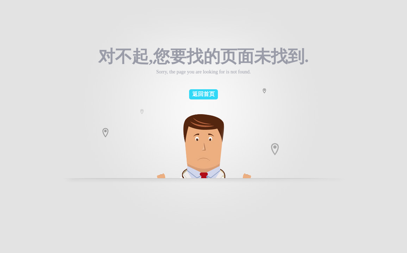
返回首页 (203, 94)
